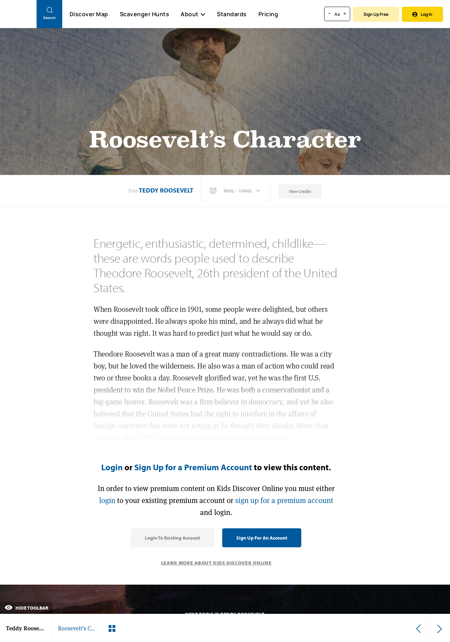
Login (112, 467)
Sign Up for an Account (261, 538)
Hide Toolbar (26, 608)
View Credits (300, 191)
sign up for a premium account (284, 500)
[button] (236, 191)
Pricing (268, 14)
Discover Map (88, 14)
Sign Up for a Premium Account (193, 467)
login (107, 500)
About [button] (193, 14)
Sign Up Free (376, 14)
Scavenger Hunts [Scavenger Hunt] (144, 14)
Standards (232, 14)
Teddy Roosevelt (166, 190)
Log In (422, 14)
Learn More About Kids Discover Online (216, 563)
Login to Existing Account (172, 538)
